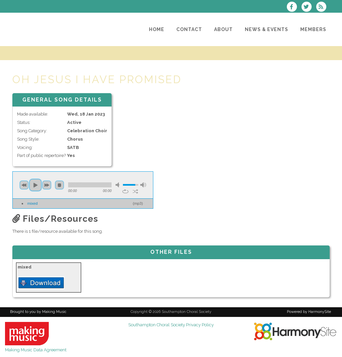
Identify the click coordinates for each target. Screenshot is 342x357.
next (46, 185)
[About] (223, 29)
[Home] (156, 29)
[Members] (313, 29)
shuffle (135, 191)
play (35, 185)
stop (59, 185)
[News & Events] (266, 29)
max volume (143, 184)
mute (119, 184)
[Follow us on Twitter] (308, 7)
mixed (32, 203)
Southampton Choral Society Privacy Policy (171, 324)
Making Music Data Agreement (35, 349)
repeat (125, 191)
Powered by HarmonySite (309, 312)
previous (24, 185)
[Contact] (189, 29)
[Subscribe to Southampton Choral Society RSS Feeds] (323, 7)
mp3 (138, 203)
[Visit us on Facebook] (293, 7)
